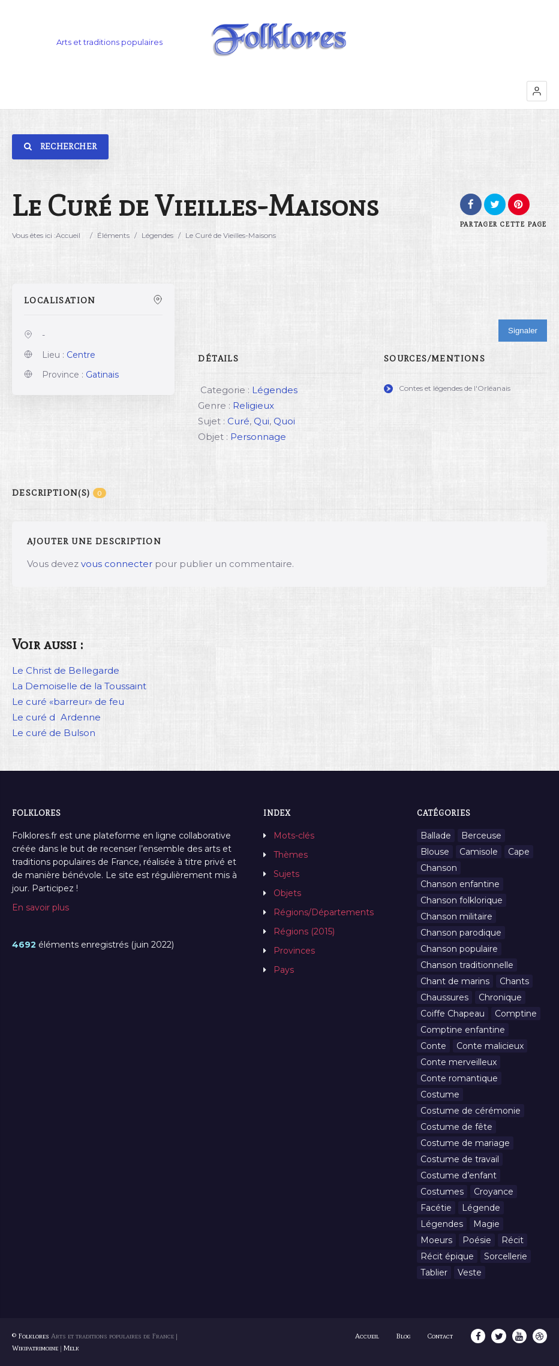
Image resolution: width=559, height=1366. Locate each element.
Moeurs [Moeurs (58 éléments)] (436, 1240)
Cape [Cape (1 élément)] (519, 851)
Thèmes (291, 854)
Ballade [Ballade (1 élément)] (435, 835)
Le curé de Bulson (53, 732)
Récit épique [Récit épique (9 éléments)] (447, 1256)
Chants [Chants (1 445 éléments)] (514, 981)
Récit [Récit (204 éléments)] (512, 1240)
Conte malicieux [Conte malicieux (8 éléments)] (490, 1046)
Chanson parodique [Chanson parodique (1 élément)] (460, 932)
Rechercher (60, 146)
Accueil (68, 235)
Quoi (284, 421)
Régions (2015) (304, 931)
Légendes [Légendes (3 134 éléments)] (441, 1224)
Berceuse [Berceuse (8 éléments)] (481, 835)
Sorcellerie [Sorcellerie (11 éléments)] (505, 1256)
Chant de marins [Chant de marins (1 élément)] (454, 981)
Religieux (253, 405)
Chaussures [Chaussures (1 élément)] (444, 997)
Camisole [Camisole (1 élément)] (478, 851)
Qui (261, 421)
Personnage (258, 436)
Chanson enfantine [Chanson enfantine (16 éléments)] (460, 884)
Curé (238, 421)
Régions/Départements (324, 912)
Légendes (157, 235)
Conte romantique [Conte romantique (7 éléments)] (459, 1078)
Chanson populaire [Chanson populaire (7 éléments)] (459, 948)
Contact (440, 1336)
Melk (71, 1348)
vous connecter (116, 563)
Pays (284, 969)
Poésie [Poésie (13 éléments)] (476, 1240)
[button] (537, 91)
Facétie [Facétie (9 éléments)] (436, 1207)
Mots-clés (294, 835)
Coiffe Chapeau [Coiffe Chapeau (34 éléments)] (452, 1013)
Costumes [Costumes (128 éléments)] (442, 1191)
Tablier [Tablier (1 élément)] (433, 1272)
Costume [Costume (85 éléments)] (439, 1094)
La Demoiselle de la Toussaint (79, 686)
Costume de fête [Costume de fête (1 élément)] (456, 1126)
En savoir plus (40, 907)
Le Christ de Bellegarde (65, 670)
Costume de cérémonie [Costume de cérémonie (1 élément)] (470, 1110)
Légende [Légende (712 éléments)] (481, 1207)
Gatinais (102, 374)
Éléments (113, 235)
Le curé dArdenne (56, 717)
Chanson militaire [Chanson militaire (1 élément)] (456, 916)
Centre (81, 354)
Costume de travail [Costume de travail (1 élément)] (459, 1159)
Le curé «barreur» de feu (68, 701)
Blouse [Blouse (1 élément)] (434, 851)
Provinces (294, 950)
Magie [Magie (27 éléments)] (486, 1224)
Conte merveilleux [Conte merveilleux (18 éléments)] (458, 1062)
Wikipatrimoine (35, 1348)
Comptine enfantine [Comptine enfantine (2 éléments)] (462, 1029)
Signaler (522, 330)
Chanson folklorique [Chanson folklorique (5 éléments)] (461, 900)
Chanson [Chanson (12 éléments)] (438, 868)
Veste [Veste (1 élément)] (470, 1272)
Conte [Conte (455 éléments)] (433, 1046)
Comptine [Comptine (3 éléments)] (516, 1013)
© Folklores (30, 1336)
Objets (287, 893)
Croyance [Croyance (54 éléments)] (493, 1191)
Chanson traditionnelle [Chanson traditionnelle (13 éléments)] (466, 965)
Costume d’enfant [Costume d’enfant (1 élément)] (458, 1175)
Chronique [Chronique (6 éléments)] (500, 997)
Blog (403, 1336)
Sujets (286, 874)
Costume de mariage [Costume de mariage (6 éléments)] (465, 1143)
